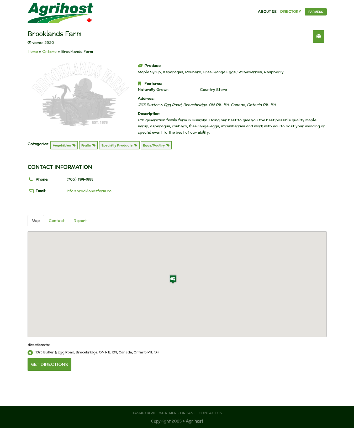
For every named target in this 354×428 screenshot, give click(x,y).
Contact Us (210, 413)
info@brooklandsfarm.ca (89, 191)
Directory (290, 11)
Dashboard (144, 413)
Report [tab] (80, 220)
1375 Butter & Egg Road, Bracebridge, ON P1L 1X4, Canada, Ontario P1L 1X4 (93, 352)
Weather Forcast (177, 413)
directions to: (39, 344)
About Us (267, 11)
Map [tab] (36, 220)
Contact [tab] (57, 220)
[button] (173, 279)
